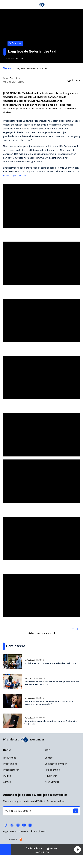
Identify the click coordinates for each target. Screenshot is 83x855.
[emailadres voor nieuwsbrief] (41, 811)
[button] (77, 849)
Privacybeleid (38, 831)
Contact (49, 758)
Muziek (7, 776)
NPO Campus (52, 782)
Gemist (7, 782)
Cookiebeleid (10, 839)
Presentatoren (11, 770)
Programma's (10, 764)
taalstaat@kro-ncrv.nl (14, 175)
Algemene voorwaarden (16, 831)
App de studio (52, 770)
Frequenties (9, 758)
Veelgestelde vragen (56, 764)
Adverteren (51, 776)
